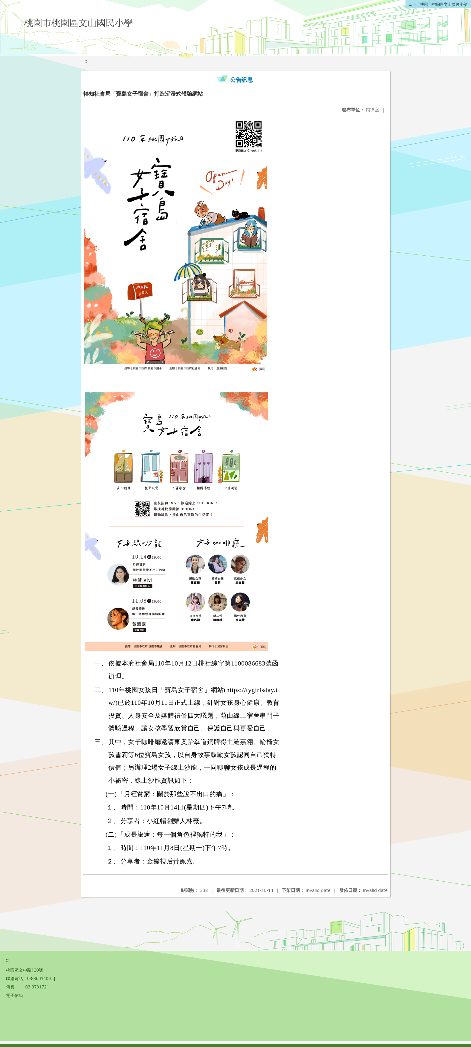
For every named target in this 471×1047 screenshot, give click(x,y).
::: (410, 4)
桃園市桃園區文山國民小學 (443, 4)
